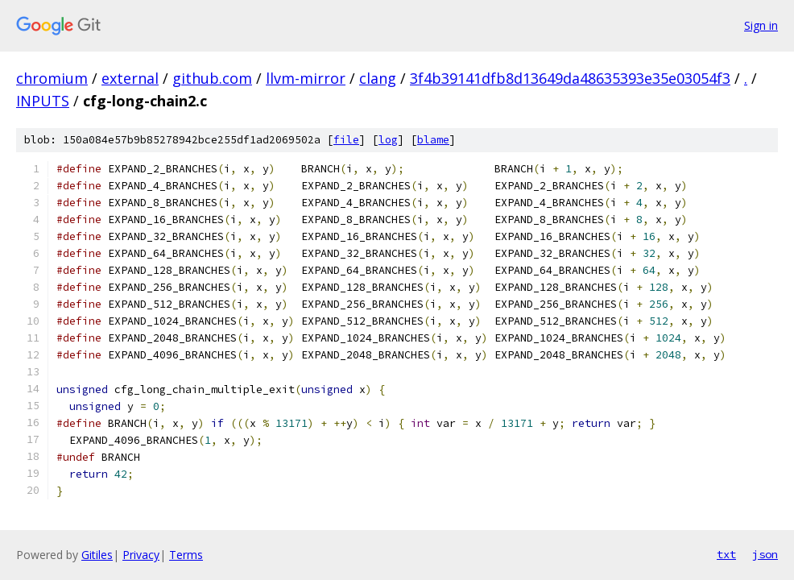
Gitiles (97, 554)
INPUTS (42, 100)
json (765, 554)
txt (726, 554)
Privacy (140, 554)
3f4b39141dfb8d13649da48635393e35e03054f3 (570, 78)
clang (377, 78)
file (346, 140)
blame (433, 140)
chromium (52, 78)
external (130, 78)
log (388, 140)
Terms (186, 554)
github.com (212, 78)
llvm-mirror (305, 78)
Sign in (761, 25)
